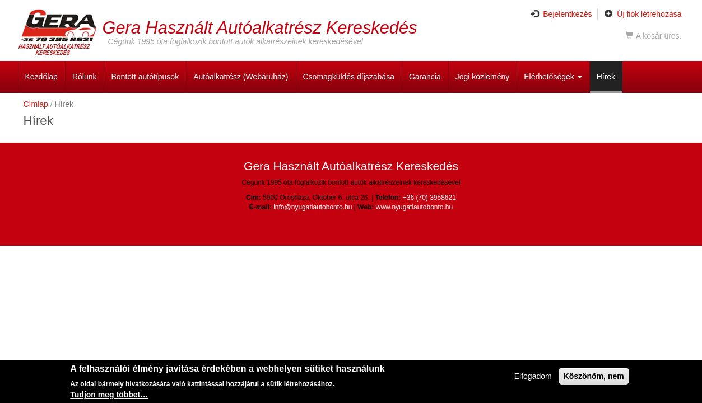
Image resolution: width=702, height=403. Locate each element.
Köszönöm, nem (594, 376)
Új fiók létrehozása (643, 14)
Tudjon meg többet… (109, 395)
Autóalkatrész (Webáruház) (240, 76)
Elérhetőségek (553, 76)
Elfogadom (533, 376)
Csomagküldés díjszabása (348, 76)
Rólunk (84, 76)
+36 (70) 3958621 (429, 198)
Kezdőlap (41, 76)
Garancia (425, 76)
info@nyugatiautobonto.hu (312, 207)
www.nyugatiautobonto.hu (414, 207)
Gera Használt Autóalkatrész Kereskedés (260, 27)
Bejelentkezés (561, 14)
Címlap (36, 104)
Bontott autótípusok (145, 76)
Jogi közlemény (482, 76)
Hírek (606, 76)
